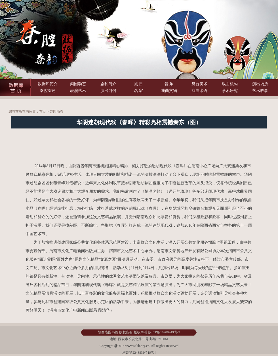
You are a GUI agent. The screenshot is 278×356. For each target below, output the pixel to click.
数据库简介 (48, 84)
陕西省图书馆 (108, 332)
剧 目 (138, 84)
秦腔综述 (48, 91)
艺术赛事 (260, 91)
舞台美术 (199, 84)
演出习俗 (108, 91)
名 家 (138, 91)
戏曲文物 (169, 91)
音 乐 (169, 84)
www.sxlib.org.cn (137, 346)
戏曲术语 (199, 91)
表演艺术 (78, 91)
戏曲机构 (230, 84)
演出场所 (260, 84)
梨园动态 (78, 84)
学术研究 (230, 91)
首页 (42, 111)
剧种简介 (108, 84)
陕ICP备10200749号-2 (164, 332)
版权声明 (140, 332)
